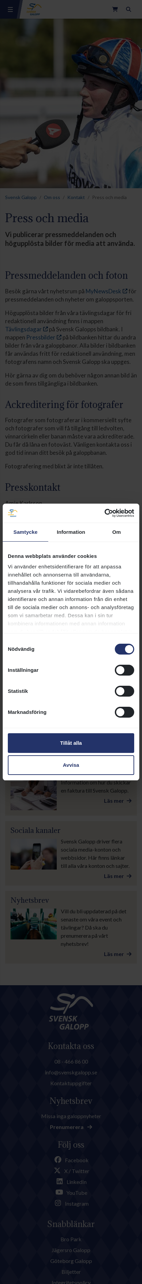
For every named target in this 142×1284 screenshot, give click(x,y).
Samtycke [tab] (26, 532)
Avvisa (71, 765)
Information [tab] (71, 532)
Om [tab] (116, 532)
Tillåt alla (71, 743)
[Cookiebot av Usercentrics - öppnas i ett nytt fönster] (104, 513)
